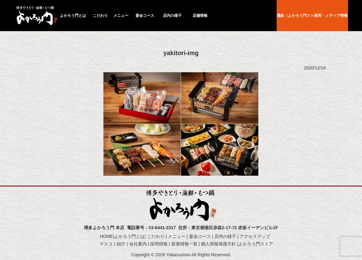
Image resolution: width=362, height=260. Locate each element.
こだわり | (156, 236)
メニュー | (177, 236)
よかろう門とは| (130, 236)
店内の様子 (172, 15)
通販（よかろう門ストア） (299, 15)
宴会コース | (200, 236)
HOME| (107, 236)
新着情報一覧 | (185, 243)
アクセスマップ (255, 236)
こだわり (100, 15)
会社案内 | (138, 243)
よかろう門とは (73, 15)
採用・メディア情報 (331, 15)
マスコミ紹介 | (113, 243)
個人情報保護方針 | (219, 243)
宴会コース (145, 15)
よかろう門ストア (255, 243)
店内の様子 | (225, 236)
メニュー (121, 15)
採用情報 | (159, 243)
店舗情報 (200, 15)
